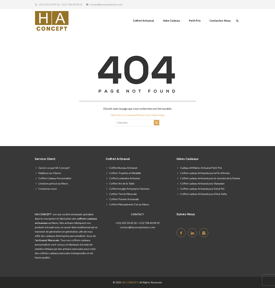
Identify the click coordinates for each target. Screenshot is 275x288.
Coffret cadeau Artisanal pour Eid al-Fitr (202, 188)
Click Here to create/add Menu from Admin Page (137, 115)
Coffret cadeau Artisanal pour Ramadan (202, 183)
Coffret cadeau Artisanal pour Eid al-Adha (203, 193)
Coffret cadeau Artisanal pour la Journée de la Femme (210, 178)
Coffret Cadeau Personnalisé (54, 178)
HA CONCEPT (130, 282)
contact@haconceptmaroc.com (106, 4)
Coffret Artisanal (143, 20)
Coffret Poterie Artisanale (124, 199)
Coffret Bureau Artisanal (123, 167)
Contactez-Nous (220, 20)
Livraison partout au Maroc (53, 183)
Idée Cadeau (171, 20)
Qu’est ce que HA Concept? (54, 167)
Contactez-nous (47, 188)
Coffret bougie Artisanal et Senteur (129, 188)
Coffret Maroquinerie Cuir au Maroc (129, 204)
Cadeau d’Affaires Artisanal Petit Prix (201, 167)
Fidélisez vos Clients (49, 173)
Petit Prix (195, 20)
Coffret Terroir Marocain (123, 193)
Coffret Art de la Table (122, 183)
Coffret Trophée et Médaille (125, 173)
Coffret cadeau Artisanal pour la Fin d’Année (205, 173)
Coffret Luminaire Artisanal (124, 178)
